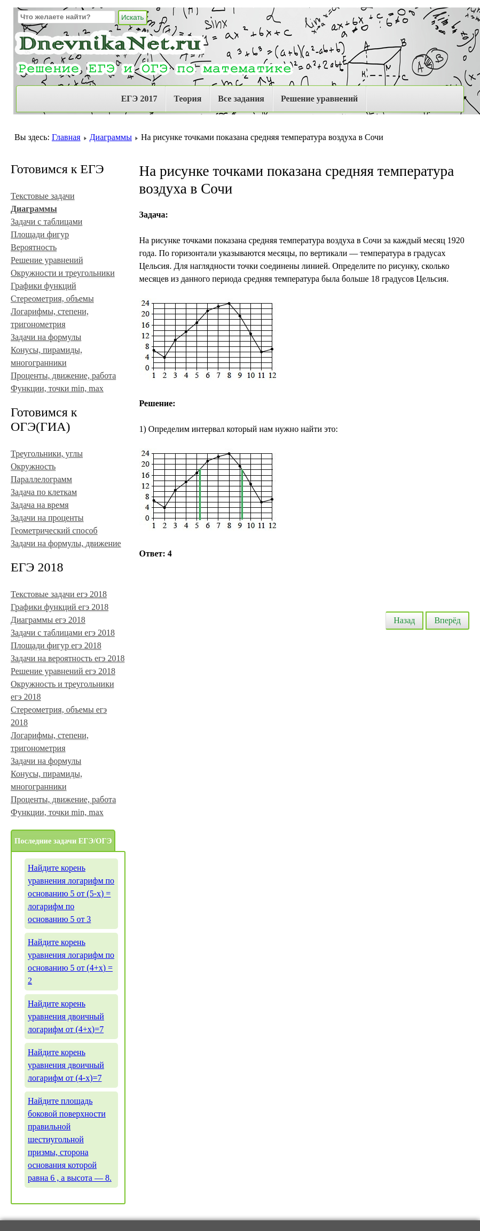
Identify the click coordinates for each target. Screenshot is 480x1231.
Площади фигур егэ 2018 (56, 645)
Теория (187, 98)
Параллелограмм (41, 479)
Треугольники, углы (47, 453)
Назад (404, 620)
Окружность (33, 466)
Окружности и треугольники (63, 272)
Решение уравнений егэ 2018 (63, 671)
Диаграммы (111, 137)
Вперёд (447, 620)
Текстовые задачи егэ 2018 (59, 594)
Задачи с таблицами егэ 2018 (63, 632)
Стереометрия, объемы (52, 298)
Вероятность (34, 247)
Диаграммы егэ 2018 (48, 619)
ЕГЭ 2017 (139, 98)
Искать (132, 17)
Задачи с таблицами (46, 221)
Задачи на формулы (46, 337)
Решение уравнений (319, 98)
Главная (66, 137)
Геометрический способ (54, 530)
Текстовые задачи (43, 195)
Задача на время (40, 504)
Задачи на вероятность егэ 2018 (67, 658)
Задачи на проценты (47, 517)
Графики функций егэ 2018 (59, 606)
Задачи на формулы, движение (66, 543)
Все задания (241, 98)
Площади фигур (40, 234)
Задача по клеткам (44, 492)
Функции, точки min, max (57, 388)
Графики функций (43, 285)
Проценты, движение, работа (63, 375)
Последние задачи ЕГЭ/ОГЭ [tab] (63, 841)
